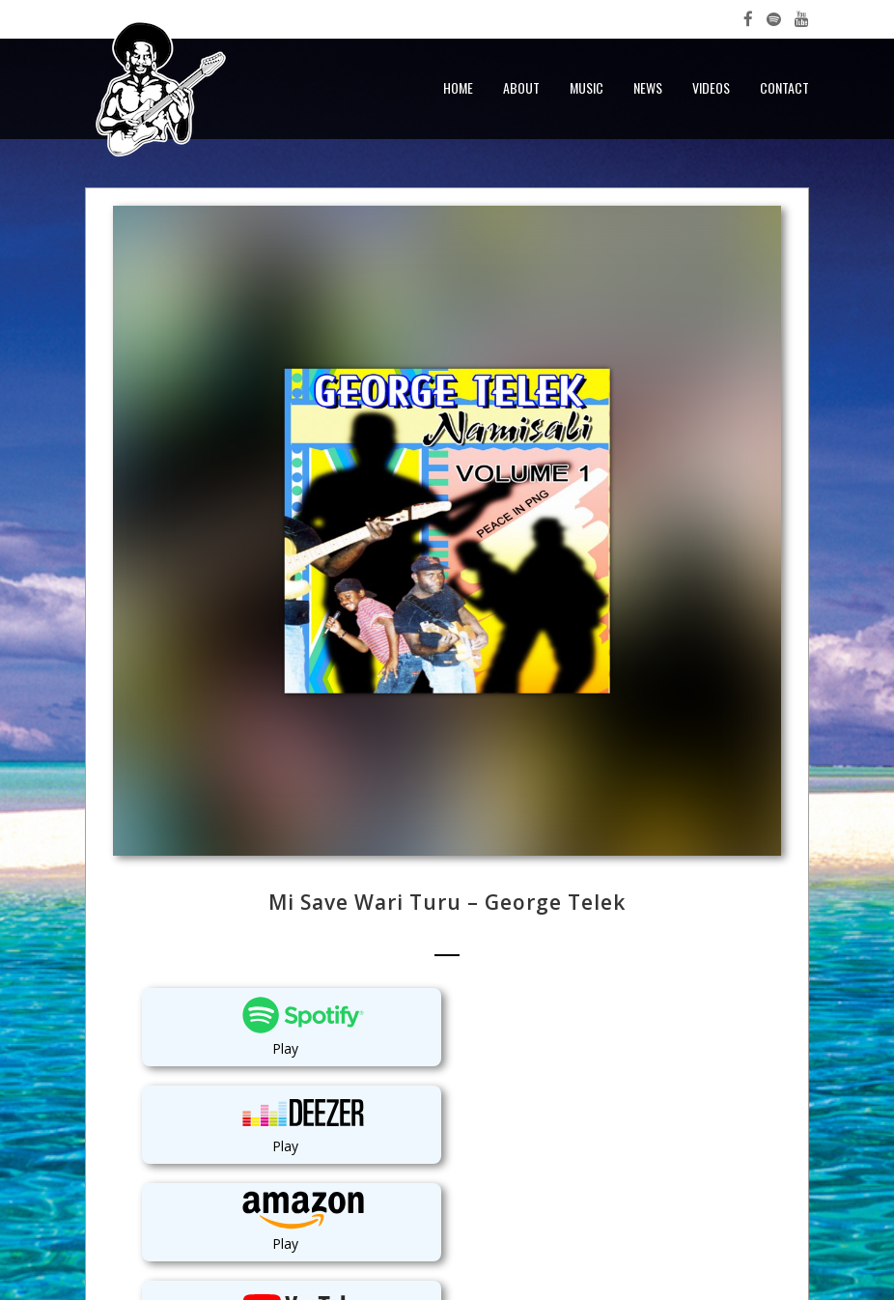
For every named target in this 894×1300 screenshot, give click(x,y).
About (521, 87)
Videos (711, 87)
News (647, 87)
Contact (784, 87)
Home (458, 87)
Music (586, 87)
